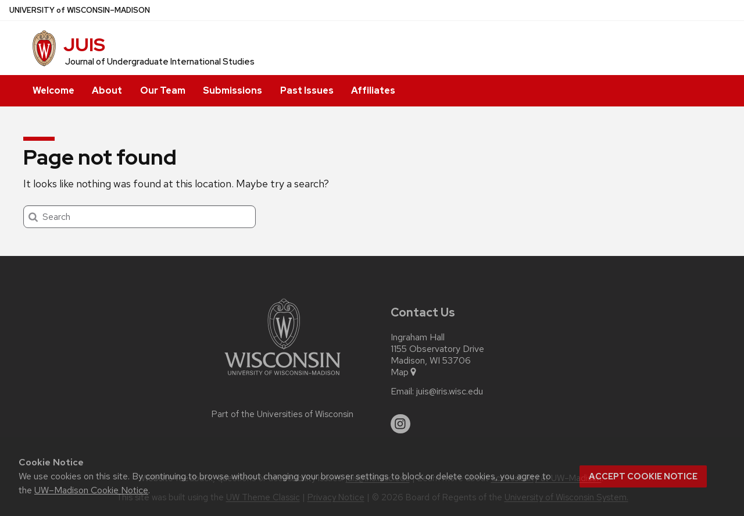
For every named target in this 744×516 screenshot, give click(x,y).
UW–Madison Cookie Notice (91, 490)
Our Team (162, 90)
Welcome (53, 90)
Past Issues (307, 90)
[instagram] (400, 424)
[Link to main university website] (282, 377)
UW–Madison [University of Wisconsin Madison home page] (79, 10)
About (107, 90)
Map (404, 372)
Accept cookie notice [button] (643, 476)
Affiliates (373, 90)
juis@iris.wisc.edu (449, 391)
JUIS (84, 44)
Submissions (232, 90)
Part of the (282, 414)
